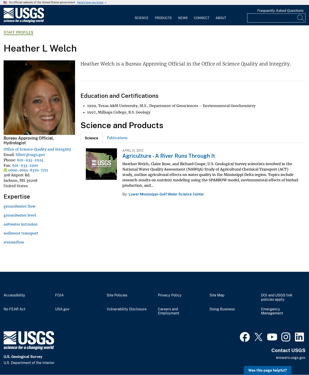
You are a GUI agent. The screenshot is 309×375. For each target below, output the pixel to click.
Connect (201, 18)
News (183, 18)
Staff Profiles (18, 32)
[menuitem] (142, 15)
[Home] (24, 22)
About (221, 18)
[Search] (300, 17)
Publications (117, 138)
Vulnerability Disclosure (127, 309)
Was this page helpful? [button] (267, 370)
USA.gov (62, 309)
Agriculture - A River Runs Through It (168, 156)
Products (163, 18)
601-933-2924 (30, 160)
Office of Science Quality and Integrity (37, 149)
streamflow (14, 242)
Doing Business (222, 309)
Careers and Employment (168, 311)
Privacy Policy (170, 295)
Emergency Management (272, 311)
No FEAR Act (14, 309)
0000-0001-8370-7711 (28, 170)
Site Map (217, 295)
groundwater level (20, 215)
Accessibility (14, 295)
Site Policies (117, 295)
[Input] (276, 17)
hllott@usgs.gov (30, 154)
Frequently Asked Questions (280, 11)
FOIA (59, 295)
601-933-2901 (25, 165)
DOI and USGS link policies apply (276, 297)
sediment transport (21, 233)
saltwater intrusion (21, 224)
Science (142, 18)
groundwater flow (19, 206)
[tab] (91, 138)
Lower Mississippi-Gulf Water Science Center (166, 194)
